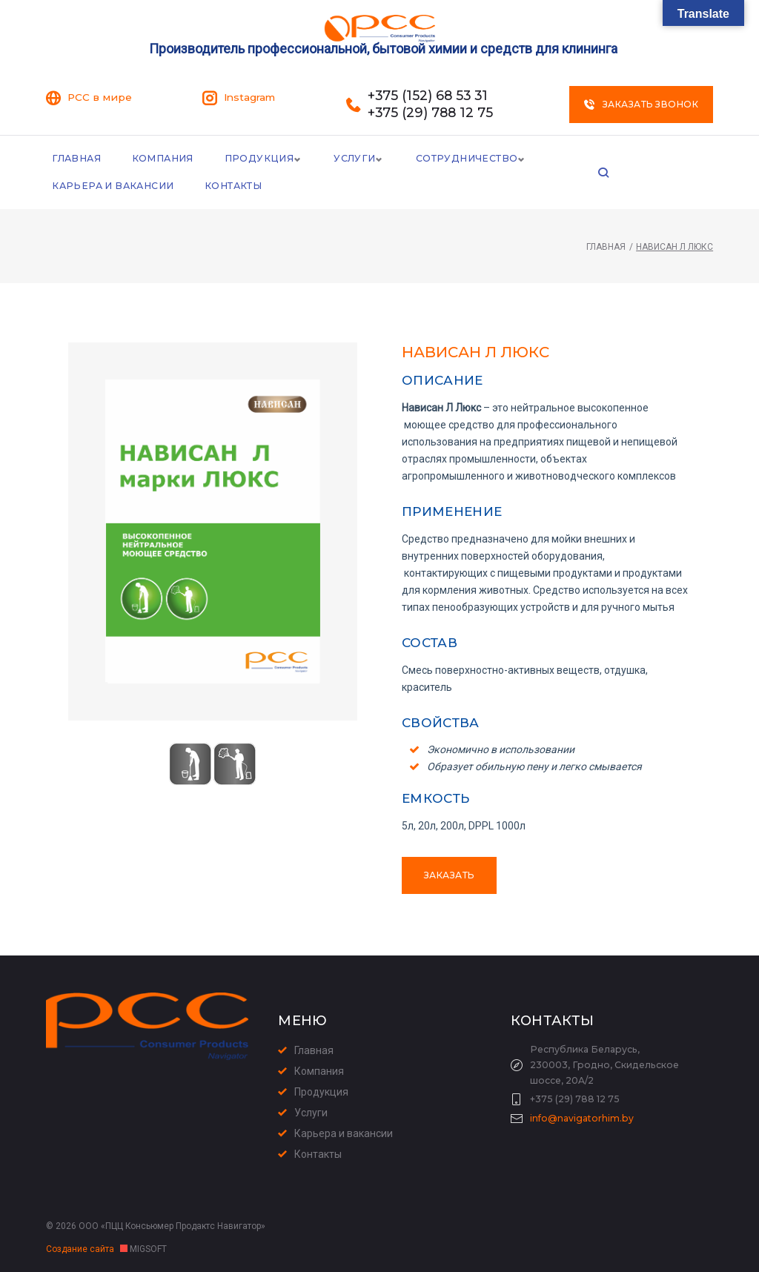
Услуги (351, 158)
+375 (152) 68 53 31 (428, 95)
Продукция (256, 158)
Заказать (449, 878)
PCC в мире (99, 97)
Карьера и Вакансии (613, 158)
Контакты (80, 187)
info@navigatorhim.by (582, 1118)
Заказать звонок (641, 103)
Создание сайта (81, 1249)
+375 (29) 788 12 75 (430, 111)
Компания (162, 158)
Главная (76, 158)
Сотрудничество (463, 158)
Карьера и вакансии (343, 1134)
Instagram (249, 97)
